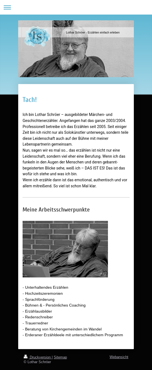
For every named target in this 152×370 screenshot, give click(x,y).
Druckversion (38, 357)
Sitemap (60, 357)
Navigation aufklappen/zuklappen (76, 7)
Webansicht (119, 357)
